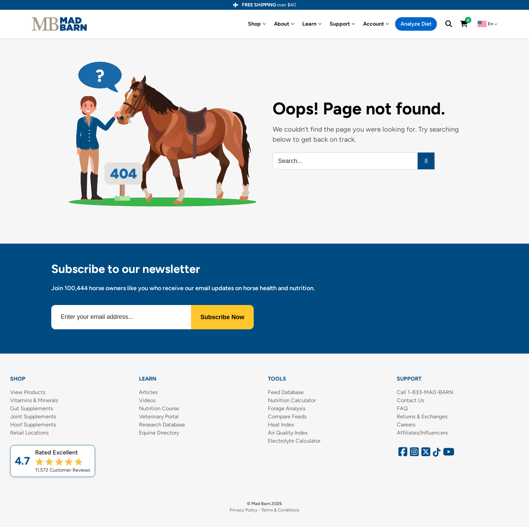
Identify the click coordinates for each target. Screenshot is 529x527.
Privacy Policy (243, 509)
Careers (406, 424)
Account (376, 24)
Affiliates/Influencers (422, 432)
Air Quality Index (288, 432)
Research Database (162, 424)
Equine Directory (159, 432)
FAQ (402, 408)
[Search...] (345, 160)
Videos (147, 400)
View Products (27, 392)
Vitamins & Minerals (34, 400)
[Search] (426, 160)
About (284, 24)
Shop (257, 24)
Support (342, 24)
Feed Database (286, 392)
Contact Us (410, 400)
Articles (148, 392)
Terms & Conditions (280, 509)
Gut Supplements (31, 408)
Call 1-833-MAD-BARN (425, 392)
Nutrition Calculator (292, 400)
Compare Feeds (287, 416)
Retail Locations (29, 432)
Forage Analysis (286, 408)
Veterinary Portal (159, 416)
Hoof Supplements (33, 424)
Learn (312, 24)
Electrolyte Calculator (294, 441)
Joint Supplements (33, 416)
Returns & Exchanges (422, 416)
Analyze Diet (415, 24)
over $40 (269, 5)
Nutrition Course (159, 408)
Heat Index (281, 424)
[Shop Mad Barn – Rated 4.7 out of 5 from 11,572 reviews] (52, 461)
